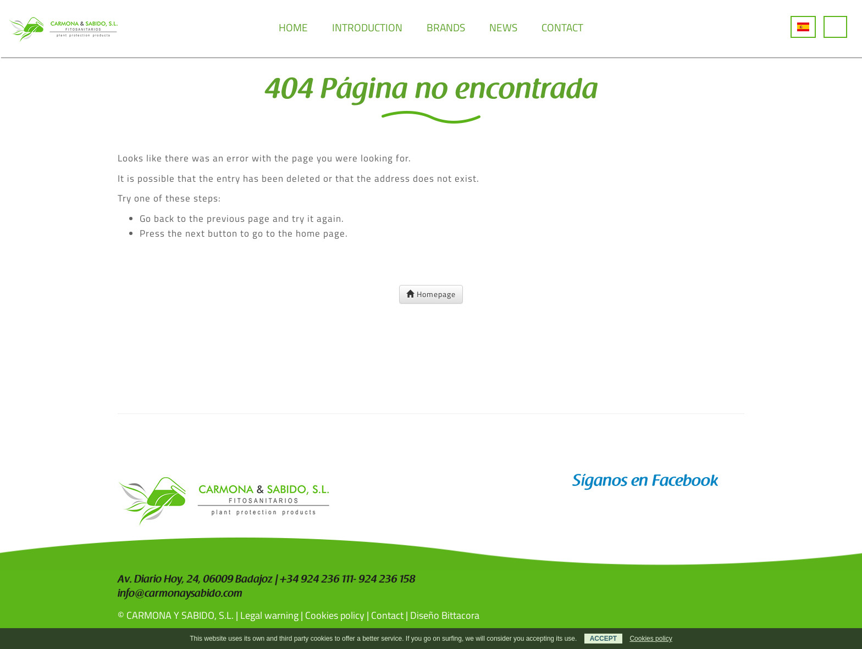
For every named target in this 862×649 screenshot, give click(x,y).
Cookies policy (334, 615)
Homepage (431, 294)
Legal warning (269, 615)
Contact (387, 615)
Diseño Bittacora (444, 615)
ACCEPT (603, 638)
